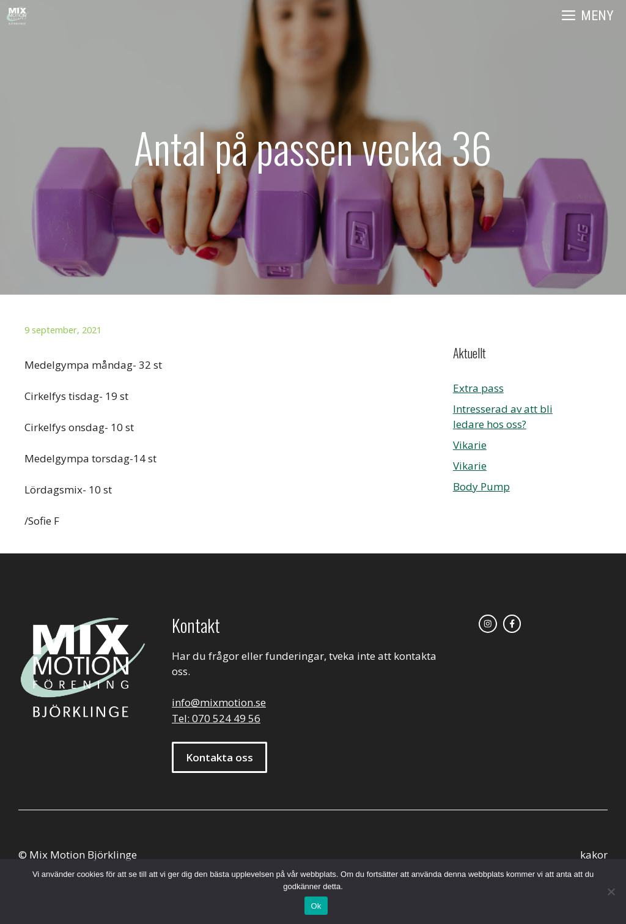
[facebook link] (512, 624)
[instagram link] (488, 624)
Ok (316, 906)
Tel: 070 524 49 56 (216, 718)
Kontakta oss (219, 757)
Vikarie (470, 445)
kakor (594, 855)
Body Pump (481, 486)
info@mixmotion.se (219, 702)
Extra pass (478, 388)
